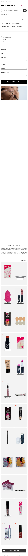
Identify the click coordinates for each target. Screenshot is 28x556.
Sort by (23, 260)
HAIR (13, 23)
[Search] (25, 10)
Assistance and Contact (6, 1)
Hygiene (4, 41)
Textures (14, 57)
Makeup (4, 39)
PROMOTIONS (5, 14)
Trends (14, 68)
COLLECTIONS (14, 76)
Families (14, 34)
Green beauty (14, 72)
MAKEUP (17, 23)
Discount (14, 46)
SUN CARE (13, 26)
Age (14, 53)
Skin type (14, 49)
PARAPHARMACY (6, 26)
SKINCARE (8, 23)
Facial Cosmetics (6, 37)
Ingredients (14, 61)
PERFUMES (19, 26)
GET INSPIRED (4, 13)
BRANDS (23, 30)
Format (14, 64)
